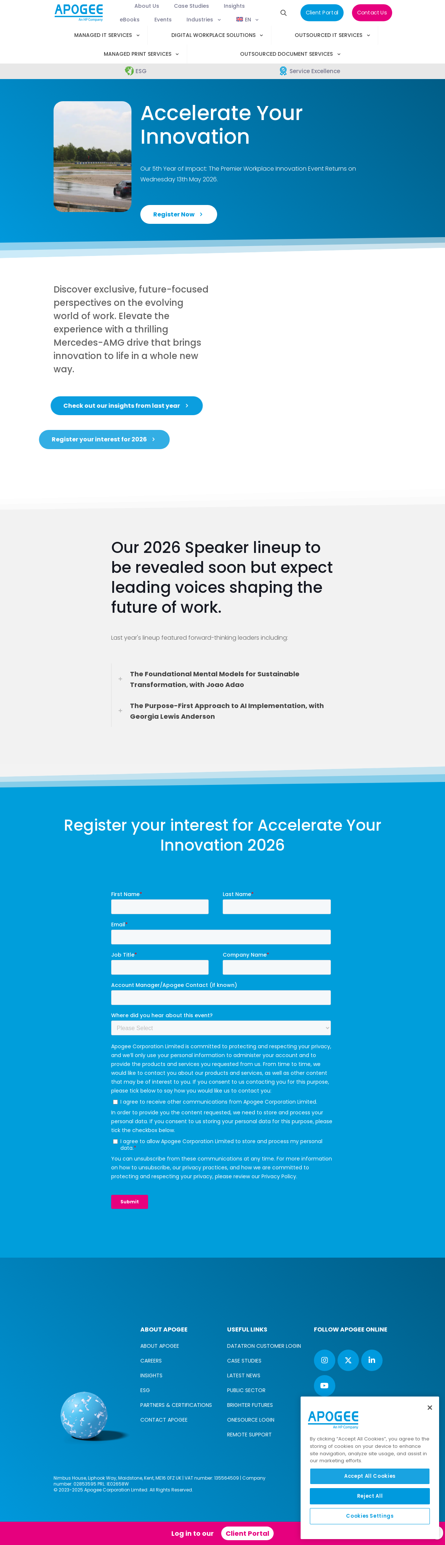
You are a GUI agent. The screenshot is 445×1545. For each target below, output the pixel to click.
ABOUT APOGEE (159, 1346)
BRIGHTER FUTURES (250, 1405)
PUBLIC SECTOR (246, 1390)
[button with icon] (324, 1360)
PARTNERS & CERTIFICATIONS (176, 1405)
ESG (145, 1390)
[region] (370, 1468)
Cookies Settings (370, 1516)
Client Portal (247, 1533)
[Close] (430, 1407)
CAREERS (151, 1360)
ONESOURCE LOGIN (250, 1419)
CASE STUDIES (244, 1360)
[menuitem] (234, 20)
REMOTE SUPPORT (249, 1434)
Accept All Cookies (370, 1476)
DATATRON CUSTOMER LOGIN (264, 1346)
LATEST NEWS (243, 1375)
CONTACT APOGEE (164, 1419)
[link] (222, 679)
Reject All (370, 1496)
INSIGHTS (151, 1375)
